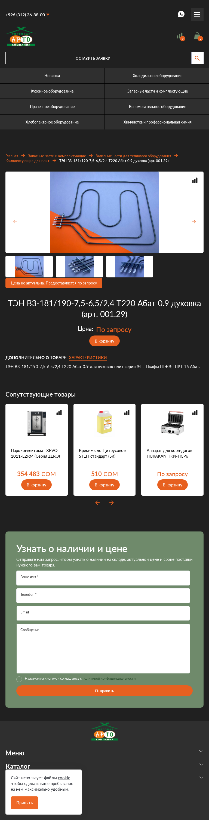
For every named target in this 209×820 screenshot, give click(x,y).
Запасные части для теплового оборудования (133, 156)
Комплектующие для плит (27, 161)
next (111, 503)
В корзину (104, 340)
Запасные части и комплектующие (57, 156)
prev (97, 503)
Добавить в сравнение (195, 180)
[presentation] (14, 221)
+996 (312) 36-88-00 (25, 14)
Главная (11, 156)
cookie (64, 777)
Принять (24, 802)
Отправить (104, 690)
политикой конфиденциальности (109, 678)
